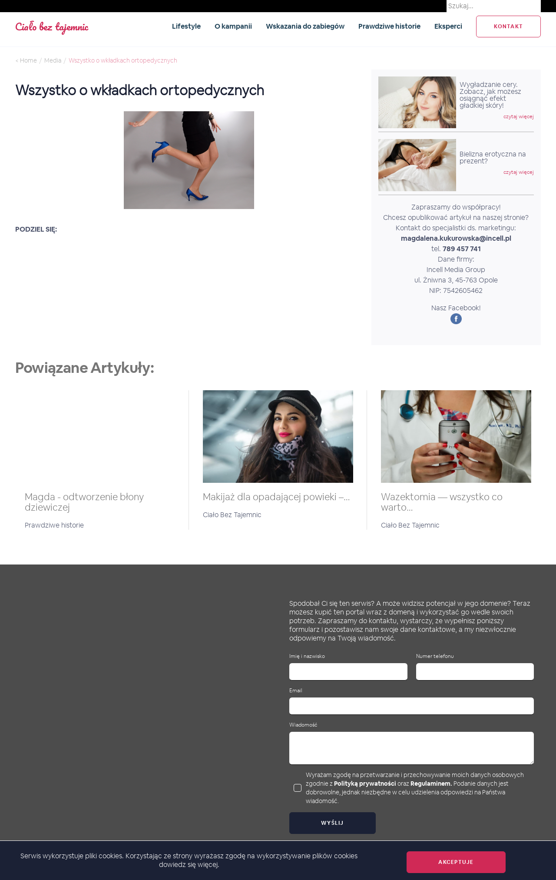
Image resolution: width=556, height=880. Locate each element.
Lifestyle (186, 26)
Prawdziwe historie (389, 26)
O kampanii (233, 26)
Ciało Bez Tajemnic (232, 514)
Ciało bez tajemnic (51, 26)
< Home (26, 60)
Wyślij (332, 823)
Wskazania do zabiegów (305, 26)
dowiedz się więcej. (189, 864)
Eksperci (448, 26)
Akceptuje (455, 862)
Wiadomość (303, 725)
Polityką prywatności (365, 783)
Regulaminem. (431, 783)
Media (52, 60)
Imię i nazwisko (307, 656)
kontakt (508, 26)
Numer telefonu (435, 656)
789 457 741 (462, 248)
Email (295, 690)
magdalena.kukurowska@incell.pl (456, 238)
